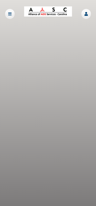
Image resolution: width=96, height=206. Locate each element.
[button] (86, 14)
